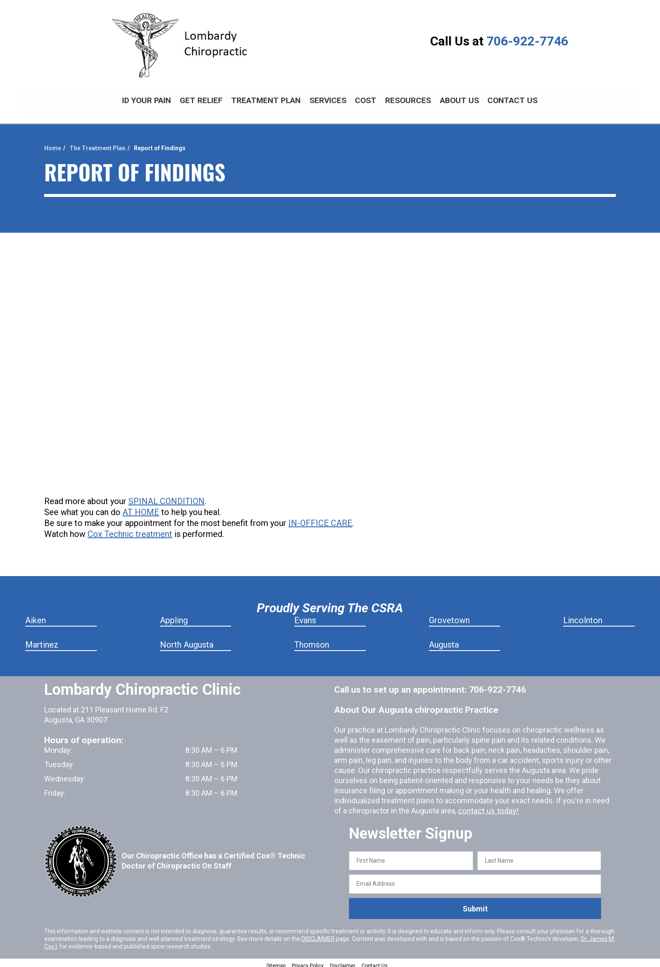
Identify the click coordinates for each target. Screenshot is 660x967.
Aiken (35, 616)
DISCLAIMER (318, 934)
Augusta (444, 640)
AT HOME (140, 507)
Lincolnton (582, 616)
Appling (174, 616)
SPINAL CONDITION (166, 496)
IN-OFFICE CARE (320, 518)
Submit (475, 904)
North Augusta (186, 640)
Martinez (42, 640)
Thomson (311, 640)
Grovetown (449, 616)
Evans (305, 616)
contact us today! (487, 806)
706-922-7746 (527, 41)
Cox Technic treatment (130, 529)
